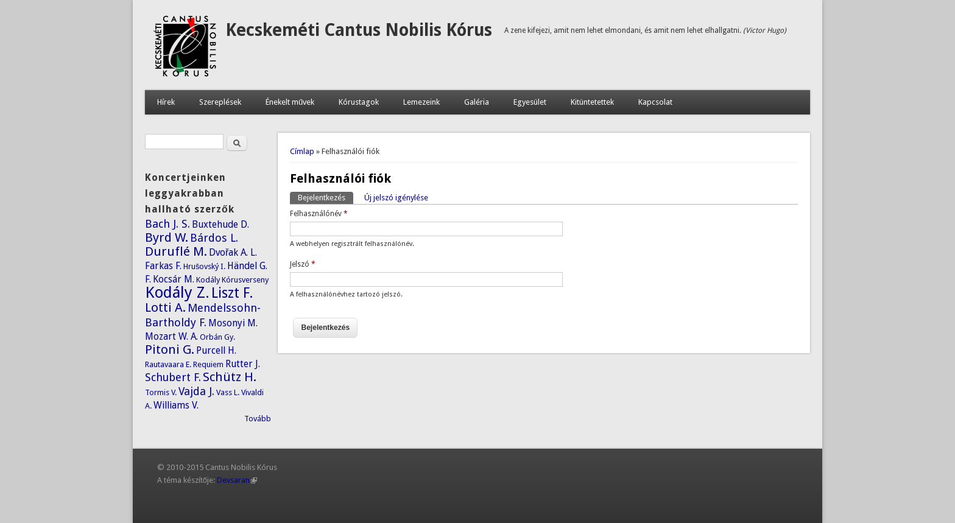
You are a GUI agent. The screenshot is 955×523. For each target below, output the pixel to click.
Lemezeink (421, 102)
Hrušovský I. (204, 266)
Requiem (208, 364)
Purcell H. (216, 350)
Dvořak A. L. (233, 252)
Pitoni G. (169, 349)
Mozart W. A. (171, 336)
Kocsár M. (173, 279)
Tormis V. (161, 392)
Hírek (166, 102)
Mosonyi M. (233, 323)
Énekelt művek (290, 102)
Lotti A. (165, 307)
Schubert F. (173, 377)
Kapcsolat (655, 102)
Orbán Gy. (217, 337)
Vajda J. (196, 391)
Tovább (257, 418)
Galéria (476, 102)
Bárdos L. (214, 237)
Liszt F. (232, 292)
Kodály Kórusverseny (232, 279)
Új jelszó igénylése (396, 197)
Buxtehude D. (220, 224)
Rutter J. (242, 364)
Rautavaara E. (168, 364)
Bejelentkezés (325, 197)
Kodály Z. (177, 292)
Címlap (302, 151)
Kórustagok (359, 102)
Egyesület (529, 102)
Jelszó (302, 264)
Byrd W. (166, 237)
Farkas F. (163, 266)
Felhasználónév (319, 213)
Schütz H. (229, 377)
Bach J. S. (167, 223)
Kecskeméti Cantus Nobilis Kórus (358, 30)
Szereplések (220, 102)
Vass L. (227, 392)
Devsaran (237, 480)
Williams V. (176, 405)
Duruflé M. (176, 251)
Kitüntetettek (592, 102)
